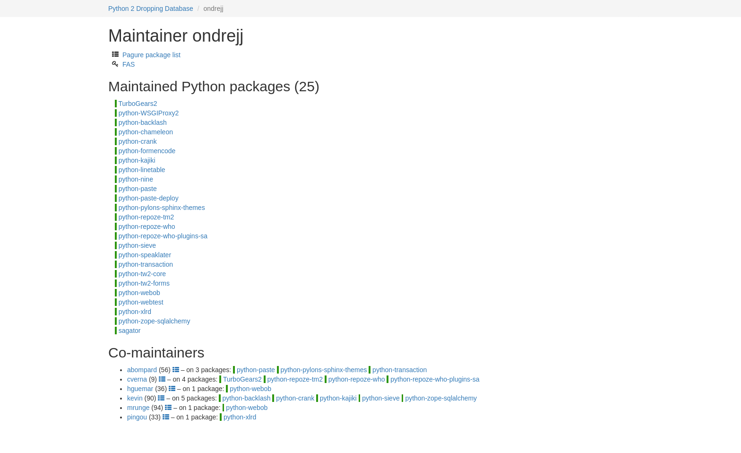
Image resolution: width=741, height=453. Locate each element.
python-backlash (143, 122)
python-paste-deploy (149, 198)
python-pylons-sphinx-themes (162, 207)
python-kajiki (137, 160)
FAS (128, 64)
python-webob (139, 292)
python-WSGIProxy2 (149, 113)
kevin (135, 398)
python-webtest (141, 302)
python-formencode (147, 151)
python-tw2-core (142, 274)
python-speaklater (145, 255)
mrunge (138, 407)
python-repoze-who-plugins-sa (163, 236)
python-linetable (142, 170)
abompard (142, 370)
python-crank (138, 141)
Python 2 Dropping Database (150, 8)
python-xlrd (135, 311)
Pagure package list (151, 55)
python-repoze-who (147, 226)
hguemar (140, 388)
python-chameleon (146, 132)
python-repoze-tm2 (146, 217)
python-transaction (146, 264)
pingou (137, 417)
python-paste (138, 188)
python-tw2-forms (144, 283)
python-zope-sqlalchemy (154, 321)
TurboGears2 (138, 103)
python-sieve (137, 245)
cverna (137, 379)
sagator (130, 330)
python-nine (136, 179)
